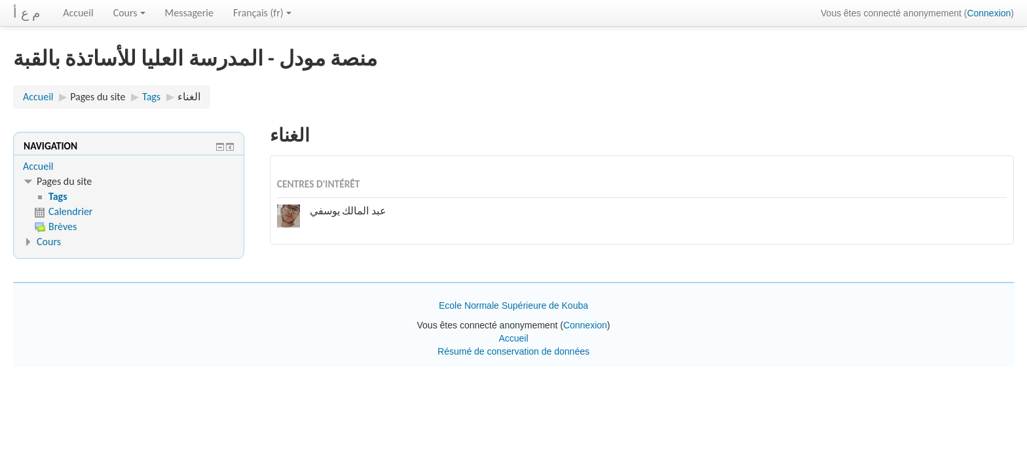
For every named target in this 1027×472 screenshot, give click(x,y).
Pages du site (97, 96)
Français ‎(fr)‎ (262, 13)
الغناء (188, 96)
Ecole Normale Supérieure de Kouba (513, 305)
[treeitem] (128, 166)
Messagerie (189, 13)
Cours (129, 13)
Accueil (78, 13)
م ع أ (26, 13)
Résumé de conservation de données (513, 351)
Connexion (989, 13)
